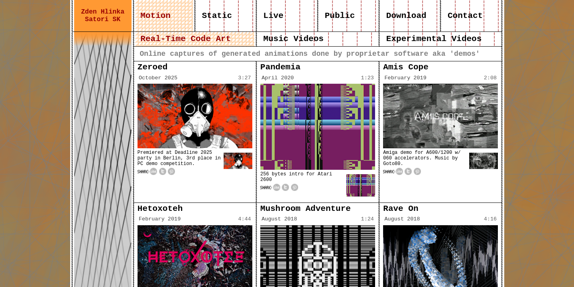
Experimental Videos (434, 38)
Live (273, 15)
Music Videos (293, 38)
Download (406, 15)
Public (340, 15)
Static (217, 15)
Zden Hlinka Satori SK (102, 15)
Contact (465, 15)
